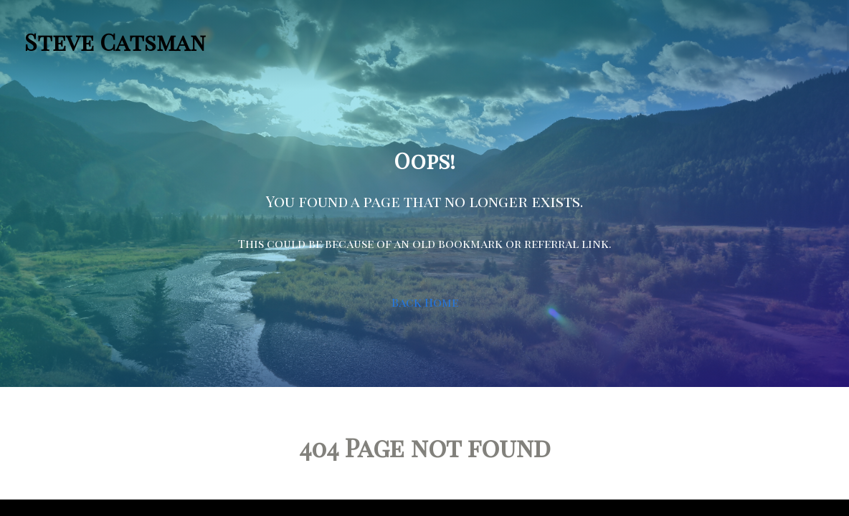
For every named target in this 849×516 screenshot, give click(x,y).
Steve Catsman (115, 41)
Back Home (425, 302)
